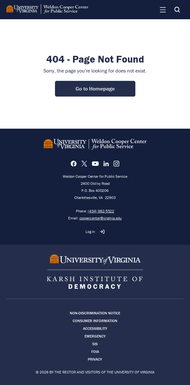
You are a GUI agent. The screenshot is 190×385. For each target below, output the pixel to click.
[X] (84, 164)
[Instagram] (116, 164)
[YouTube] (95, 163)
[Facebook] (74, 164)
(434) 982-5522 (101, 211)
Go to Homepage (95, 88)
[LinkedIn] (106, 163)
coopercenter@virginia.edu (100, 218)
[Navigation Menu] (162, 9)
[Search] (177, 9)
